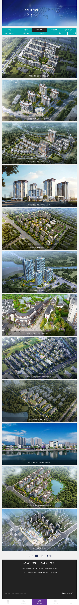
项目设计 (35, 563)
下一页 (49, 556)
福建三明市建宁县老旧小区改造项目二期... (39, 334)
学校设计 (27, 33)
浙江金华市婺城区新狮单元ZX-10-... (39, 419)
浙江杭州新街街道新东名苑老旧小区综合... (39, 376)
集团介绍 (26, 563)
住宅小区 (39, 30)
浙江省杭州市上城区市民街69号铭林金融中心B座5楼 (41, 568)
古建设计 (60, 33)
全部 (9, 30)
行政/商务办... (69, 30)
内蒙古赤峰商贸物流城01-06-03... (39, 248)
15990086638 (53, 573)
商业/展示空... (9, 33)
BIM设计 (73, 33)
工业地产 (25, 30)
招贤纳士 (53, 563)
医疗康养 (54, 30)
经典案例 (44, 563)
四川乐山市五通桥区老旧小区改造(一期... (39, 462)
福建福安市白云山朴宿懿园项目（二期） (39, 162)
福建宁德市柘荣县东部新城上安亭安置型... (39, 119)
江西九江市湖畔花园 (39, 291)
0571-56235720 (38, 573)
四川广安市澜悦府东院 (39, 548)
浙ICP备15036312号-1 (68, 593)
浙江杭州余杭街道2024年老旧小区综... (39, 76)
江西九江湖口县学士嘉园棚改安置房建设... (39, 505)
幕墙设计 (43, 33)
